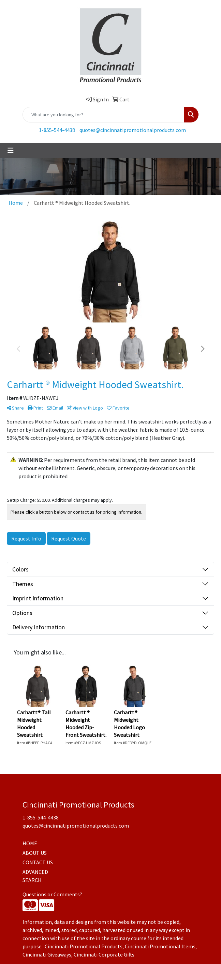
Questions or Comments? (52, 894)
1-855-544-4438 (57, 130)
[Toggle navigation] (10, 150)
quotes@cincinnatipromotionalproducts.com (132, 130)
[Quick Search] (103, 114)
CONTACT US (38, 862)
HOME (30, 843)
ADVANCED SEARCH (35, 875)
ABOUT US (35, 852)
